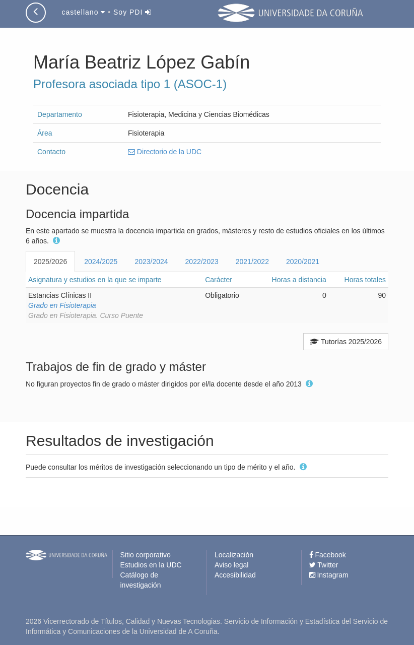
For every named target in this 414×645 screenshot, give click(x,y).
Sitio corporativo (145, 555)
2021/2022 (252, 261)
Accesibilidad (235, 575)
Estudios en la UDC (151, 565)
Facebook (327, 555)
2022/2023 (202, 261)
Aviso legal (231, 565)
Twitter (323, 565)
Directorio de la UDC (164, 152)
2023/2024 (151, 261)
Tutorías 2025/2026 (346, 342)
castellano (83, 12)
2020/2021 (302, 261)
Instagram (329, 575)
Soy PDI (132, 12)
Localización (234, 555)
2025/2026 (50, 261)
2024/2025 (100, 261)
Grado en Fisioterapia (62, 305)
